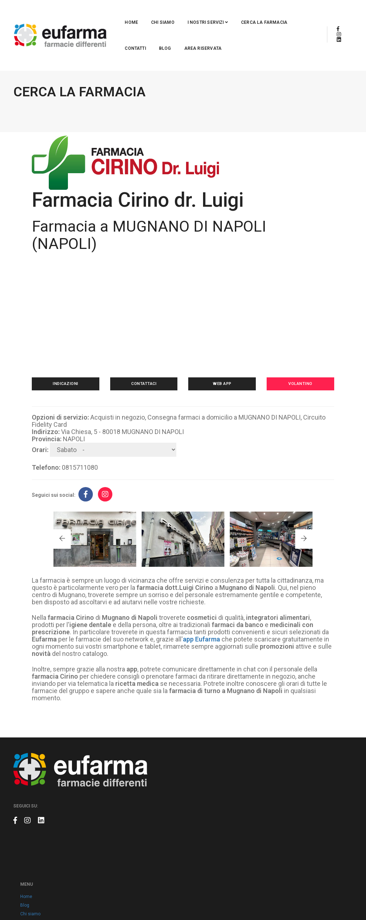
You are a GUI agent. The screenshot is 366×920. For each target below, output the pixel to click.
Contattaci (146, 356)
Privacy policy (154, 837)
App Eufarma (153, 785)
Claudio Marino (338, 898)
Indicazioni (73, 356)
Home (77, 13)
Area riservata (89, 38)
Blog (286, 13)
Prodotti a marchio (159, 820)
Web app (219, 356)
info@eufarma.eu (288, 776)
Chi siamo (109, 13)
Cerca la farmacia (210, 13)
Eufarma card (154, 776)
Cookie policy (154, 846)
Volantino (292, 356)
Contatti (256, 13)
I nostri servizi (153, 13)
